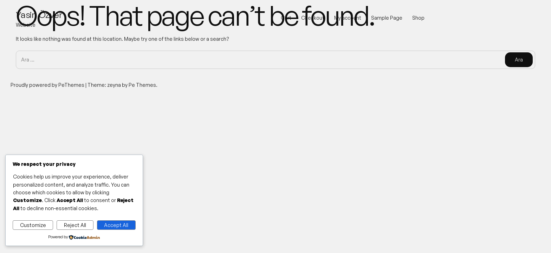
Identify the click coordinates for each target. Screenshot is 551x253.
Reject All (75, 225)
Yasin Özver (39, 14)
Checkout (312, 18)
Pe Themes (142, 85)
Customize (33, 225)
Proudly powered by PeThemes (48, 85)
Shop (418, 18)
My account (347, 18)
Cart (286, 18)
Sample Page (386, 18)
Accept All (116, 225)
